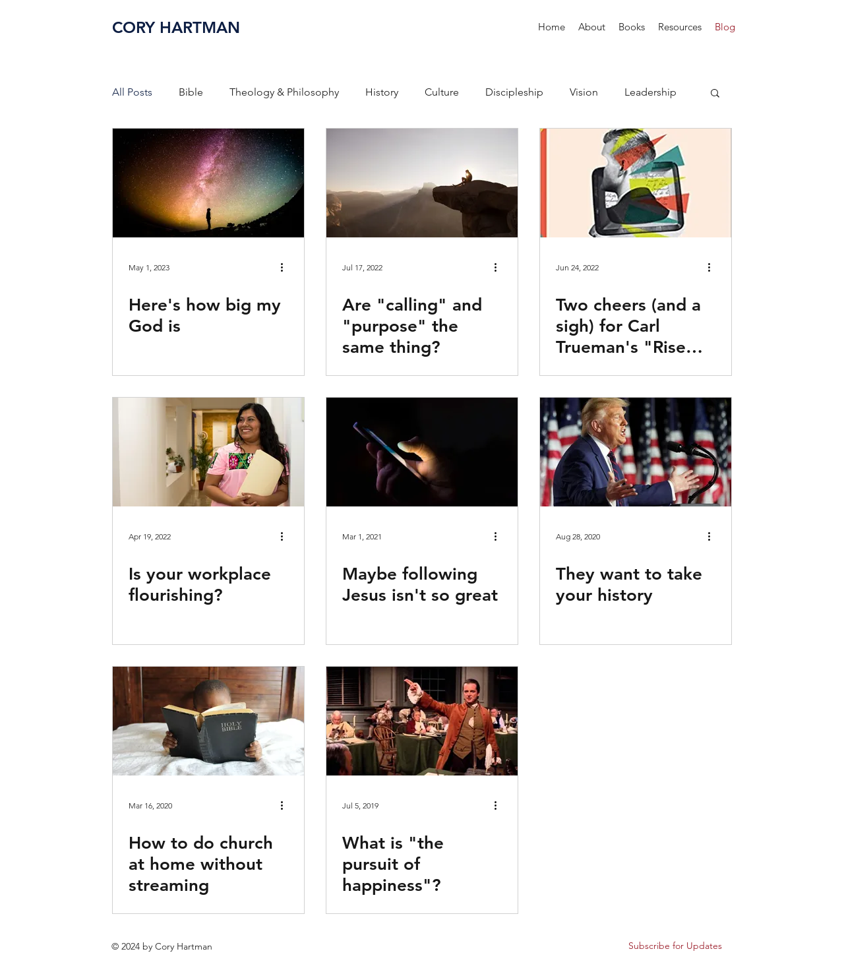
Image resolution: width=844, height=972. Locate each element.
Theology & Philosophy (284, 92)
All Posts (132, 92)
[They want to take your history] (635, 452)
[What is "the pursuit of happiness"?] (422, 721)
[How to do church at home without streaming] (208, 721)
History (381, 92)
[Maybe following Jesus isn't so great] (422, 452)
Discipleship (514, 92)
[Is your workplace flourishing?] (208, 452)
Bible (191, 92)
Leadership (650, 92)
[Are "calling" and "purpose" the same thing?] (422, 183)
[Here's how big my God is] (208, 183)
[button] (631, 27)
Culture (442, 92)
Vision (584, 92)
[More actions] (286, 267)
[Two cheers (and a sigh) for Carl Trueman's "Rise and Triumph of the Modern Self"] (635, 183)
